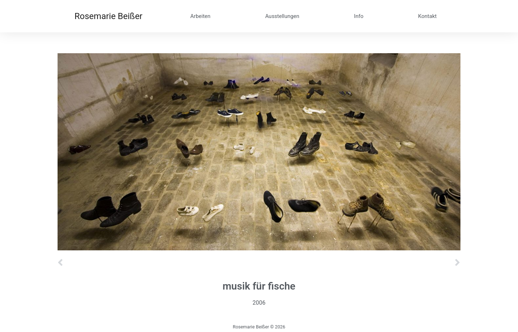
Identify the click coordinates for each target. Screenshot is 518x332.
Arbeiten (200, 16)
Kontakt (427, 16)
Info (358, 16)
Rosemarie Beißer (108, 16)
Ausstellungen (282, 16)
